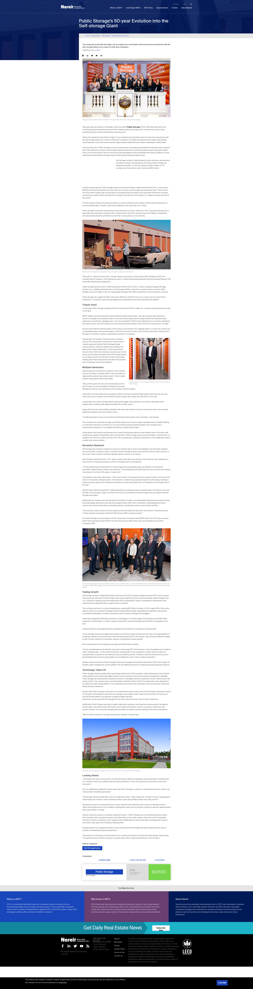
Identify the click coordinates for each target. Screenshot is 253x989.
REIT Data (148, 8)
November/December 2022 (121, 35)
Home (87, 35)
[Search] (191, 4)
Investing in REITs (133, 8)
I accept (222, 983)
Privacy (117, 946)
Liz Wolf (97, 50)
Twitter (75, 946)
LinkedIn (69, 946)
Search (117, 939)
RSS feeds (118, 942)
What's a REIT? (116, 8)
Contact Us (118, 956)
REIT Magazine (106, 35)
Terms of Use (119, 952)
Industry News (162, 8)
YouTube (81, 946)
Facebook (62, 946)
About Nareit (186, 8)
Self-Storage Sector (92, 848)
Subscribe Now (160, 929)
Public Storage (104, 872)
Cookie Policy (119, 949)
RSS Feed (88, 946)
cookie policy (63, 982)
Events (175, 8)
